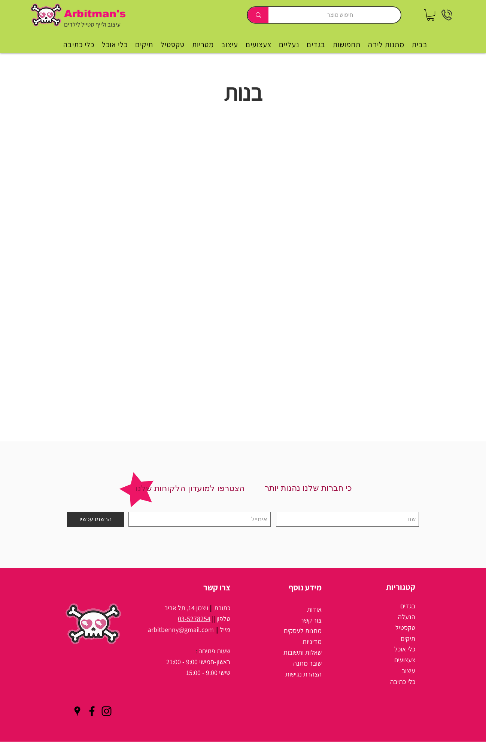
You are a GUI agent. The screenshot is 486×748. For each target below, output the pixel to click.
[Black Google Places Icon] (77, 711)
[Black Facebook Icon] (91, 711)
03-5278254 (194, 618)
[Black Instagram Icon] (106, 711)
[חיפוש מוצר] (340, 15)
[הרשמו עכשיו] (95, 519)
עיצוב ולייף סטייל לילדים (92, 24)
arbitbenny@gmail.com (181, 629)
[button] (430, 15)
